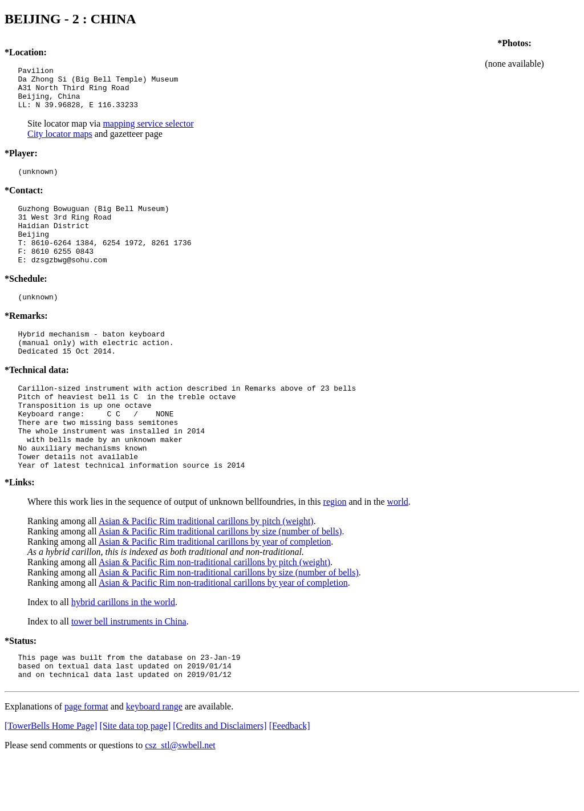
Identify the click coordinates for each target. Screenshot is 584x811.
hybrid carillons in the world (123, 648)
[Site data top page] (135, 777)
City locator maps (59, 142)
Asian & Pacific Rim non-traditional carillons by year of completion (223, 629)
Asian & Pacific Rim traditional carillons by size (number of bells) (220, 577)
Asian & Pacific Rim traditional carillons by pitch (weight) (206, 567)
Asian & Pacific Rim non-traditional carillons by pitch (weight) (214, 608)
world (397, 548)
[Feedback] (289, 777)
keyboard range (154, 758)
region (335, 548)
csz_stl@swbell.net (180, 796)
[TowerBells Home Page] (51, 777)
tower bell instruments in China (128, 667)
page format (86, 758)
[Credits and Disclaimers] (219, 777)
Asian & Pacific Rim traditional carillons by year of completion (215, 588)
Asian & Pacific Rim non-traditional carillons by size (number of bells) (229, 618)
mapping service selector (148, 132)
